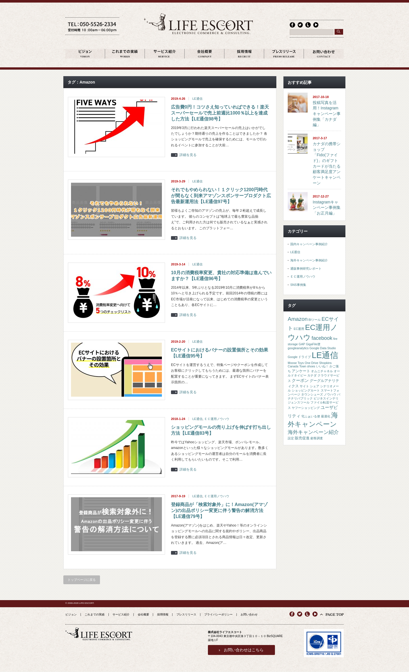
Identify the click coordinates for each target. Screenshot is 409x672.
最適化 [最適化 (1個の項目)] (325, 416)
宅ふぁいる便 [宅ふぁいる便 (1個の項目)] (310, 416)
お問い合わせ (249, 614)
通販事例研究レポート (306, 269)
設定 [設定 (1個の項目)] (291, 438)
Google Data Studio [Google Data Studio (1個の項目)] (323, 348)
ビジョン (71, 614)
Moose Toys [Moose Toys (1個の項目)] (296, 363)
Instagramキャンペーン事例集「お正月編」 (327, 208)
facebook (292, 24)
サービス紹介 (121, 614)
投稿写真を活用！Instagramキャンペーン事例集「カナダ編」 (327, 114)
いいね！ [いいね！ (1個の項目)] (322, 366)
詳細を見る (188, 155)
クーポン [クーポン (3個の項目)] (300, 380)
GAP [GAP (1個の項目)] (302, 344)
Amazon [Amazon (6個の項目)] (298, 319)
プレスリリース (186, 614)
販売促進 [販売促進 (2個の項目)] (302, 438)
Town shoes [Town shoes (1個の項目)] (307, 366)
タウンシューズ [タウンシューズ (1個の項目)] (312, 394)
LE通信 (197, 99)
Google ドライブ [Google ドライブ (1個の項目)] (299, 357)
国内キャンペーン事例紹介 (309, 244)
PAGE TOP (334, 615)
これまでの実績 (95, 614)
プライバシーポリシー (218, 614)
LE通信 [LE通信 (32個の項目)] (325, 355)
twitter (299, 24)
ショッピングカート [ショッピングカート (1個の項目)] (306, 390)
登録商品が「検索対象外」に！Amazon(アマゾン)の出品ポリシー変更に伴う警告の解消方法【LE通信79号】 (219, 510)
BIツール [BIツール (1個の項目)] (314, 320)
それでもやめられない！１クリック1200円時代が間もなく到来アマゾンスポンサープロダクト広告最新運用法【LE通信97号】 (221, 196)
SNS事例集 (298, 285)
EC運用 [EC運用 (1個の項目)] (299, 329)
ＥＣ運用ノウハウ (216, 419)
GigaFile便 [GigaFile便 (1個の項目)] (313, 344)
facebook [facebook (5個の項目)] (322, 338)
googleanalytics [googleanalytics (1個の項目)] (298, 348)
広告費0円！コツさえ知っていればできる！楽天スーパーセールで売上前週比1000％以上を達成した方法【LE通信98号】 (220, 113)
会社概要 (143, 614)
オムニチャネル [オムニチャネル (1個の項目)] (322, 371)
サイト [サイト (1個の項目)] (304, 386)
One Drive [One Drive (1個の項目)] (311, 363)
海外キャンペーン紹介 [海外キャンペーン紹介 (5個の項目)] (313, 432)
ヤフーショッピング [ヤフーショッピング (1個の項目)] (306, 408)
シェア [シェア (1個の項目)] (314, 386)
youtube (315, 24)
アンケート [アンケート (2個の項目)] (301, 371)
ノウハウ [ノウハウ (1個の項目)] (330, 394)
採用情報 (162, 614)
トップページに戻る (82, 580)
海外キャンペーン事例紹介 (309, 260)
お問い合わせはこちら (244, 650)
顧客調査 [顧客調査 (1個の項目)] (316, 438)
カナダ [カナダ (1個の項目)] (312, 375)
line (307, 24)
